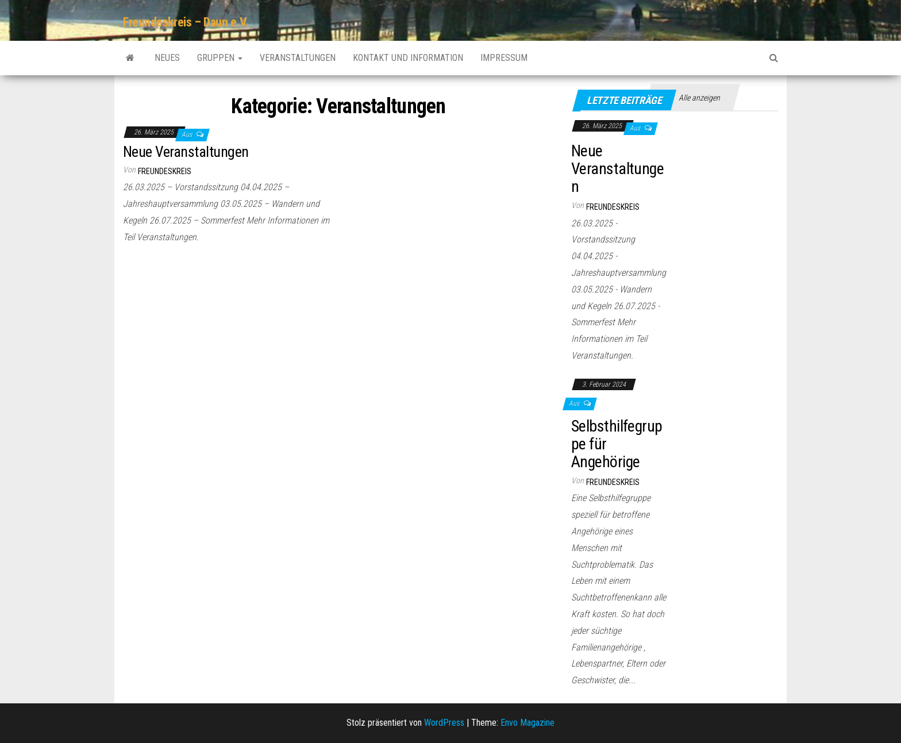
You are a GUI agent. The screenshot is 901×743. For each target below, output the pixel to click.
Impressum (503, 57)
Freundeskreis (164, 171)
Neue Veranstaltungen (186, 151)
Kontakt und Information (408, 57)
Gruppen (219, 57)
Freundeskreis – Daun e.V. (186, 22)
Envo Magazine (527, 722)
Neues (167, 57)
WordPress (444, 722)
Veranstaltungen (298, 57)
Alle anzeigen (699, 97)
